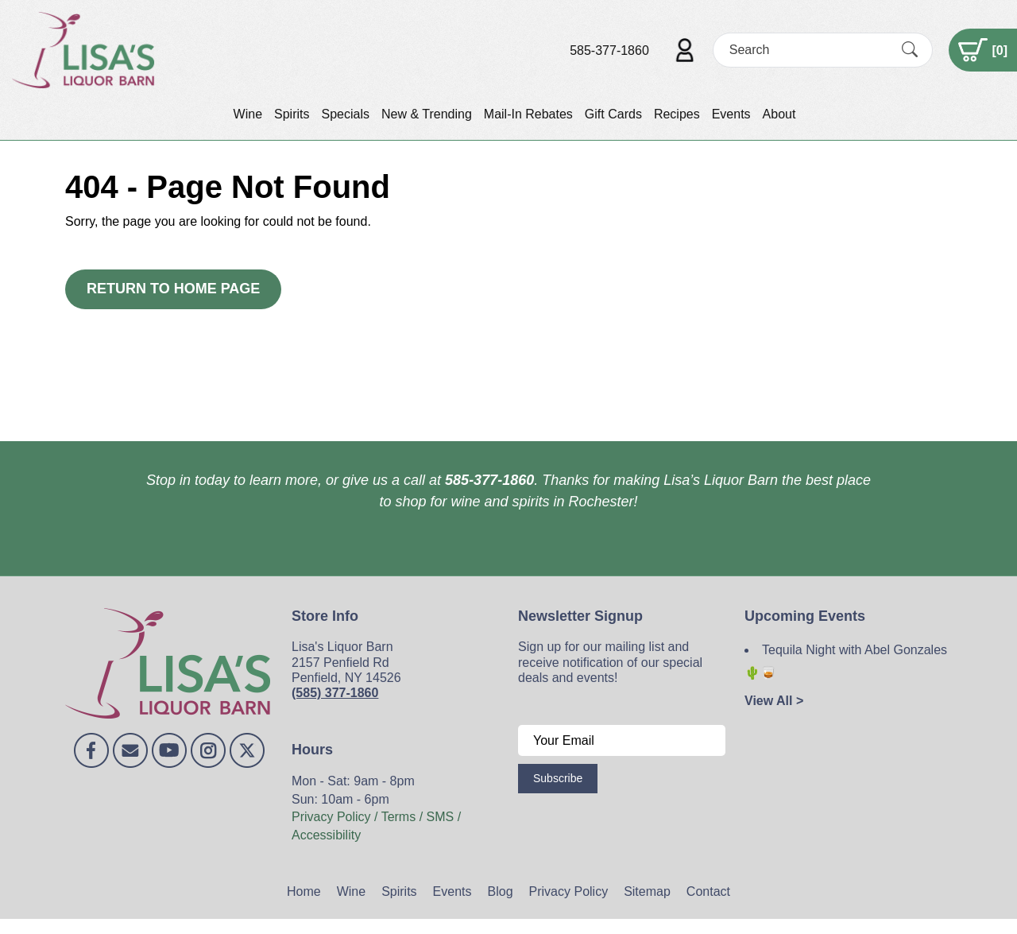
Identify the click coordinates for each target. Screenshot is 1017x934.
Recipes (677, 114)
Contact (708, 891)
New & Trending (426, 114)
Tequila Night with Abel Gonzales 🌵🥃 (845, 661)
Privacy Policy (569, 891)
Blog (500, 891)
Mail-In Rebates (528, 114)
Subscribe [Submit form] (557, 778)
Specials (345, 114)
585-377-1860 (609, 50)
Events (731, 114)
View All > (773, 700)
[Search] (808, 49)
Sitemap (647, 891)
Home (304, 891)
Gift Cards (613, 114)
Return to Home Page (173, 288)
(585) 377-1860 (335, 693)
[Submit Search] (909, 50)
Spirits (291, 114)
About (779, 114)
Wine (248, 114)
